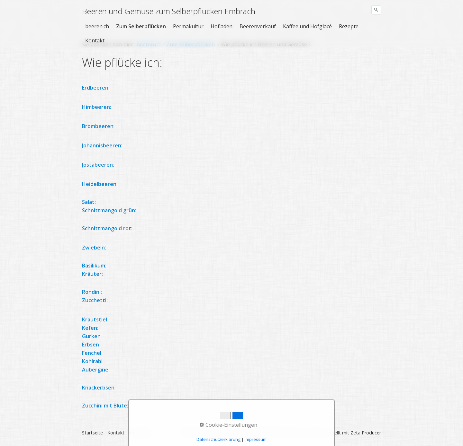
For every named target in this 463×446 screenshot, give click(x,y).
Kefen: (90, 327)
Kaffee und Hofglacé (307, 26)
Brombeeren (97, 126)
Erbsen (90, 344)
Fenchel (91, 352)
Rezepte (349, 26)
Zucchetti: (95, 300)
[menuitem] (97, 26)
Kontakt (94, 40)
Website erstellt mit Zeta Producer (344, 433)
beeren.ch (97, 26)
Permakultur (188, 26)
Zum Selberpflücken (141, 26)
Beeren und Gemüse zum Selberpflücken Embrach (168, 11)
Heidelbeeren (99, 184)
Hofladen (221, 26)
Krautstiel (94, 319)
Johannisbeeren (101, 145)
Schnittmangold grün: (109, 210)
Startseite (92, 433)
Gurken (91, 336)
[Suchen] (376, 9)
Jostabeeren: (98, 164)
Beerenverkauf (258, 26)
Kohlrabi (92, 361)
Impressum (141, 433)
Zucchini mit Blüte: (105, 405)
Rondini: (92, 291)
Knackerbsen (98, 387)
